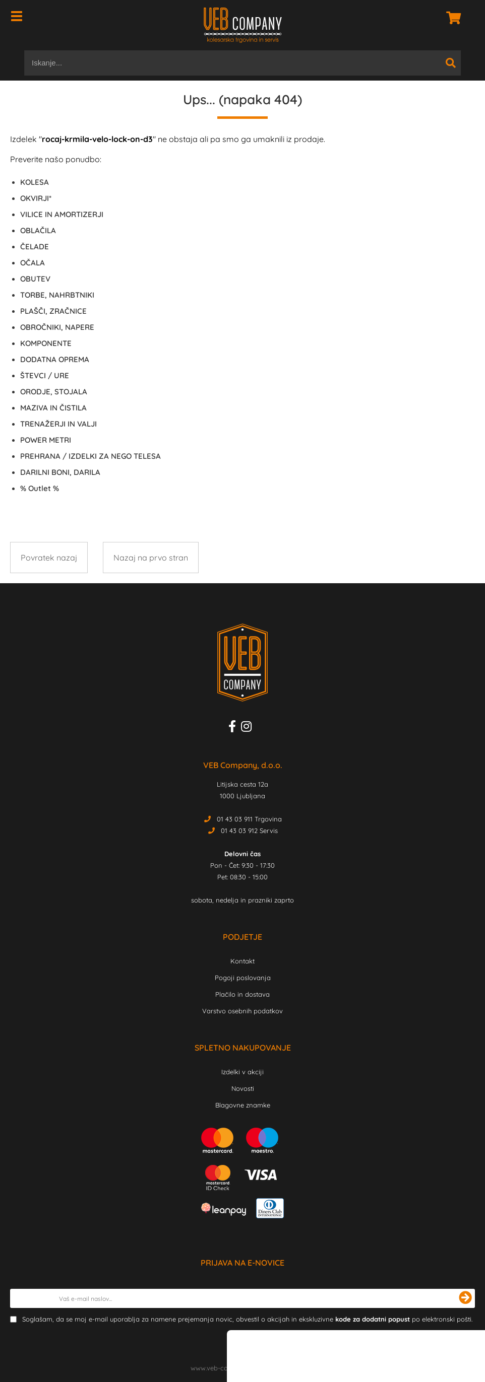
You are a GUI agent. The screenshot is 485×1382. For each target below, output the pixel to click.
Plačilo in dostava (242, 994)
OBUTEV (35, 279)
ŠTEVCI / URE (44, 375)
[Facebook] (234, 728)
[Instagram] (249, 728)
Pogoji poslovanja (243, 978)
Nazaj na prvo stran (150, 557)
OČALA (32, 262)
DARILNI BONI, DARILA (60, 472)
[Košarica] (451, 17)
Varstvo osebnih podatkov (242, 1011)
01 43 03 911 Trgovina (249, 819)
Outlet (39, 488)
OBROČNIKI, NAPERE (57, 327)
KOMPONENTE (46, 343)
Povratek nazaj (49, 557)
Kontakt (242, 961)
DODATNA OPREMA (54, 359)
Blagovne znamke (242, 1105)
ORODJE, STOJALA (53, 391)
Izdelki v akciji (242, 1072)
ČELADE (34, 246)
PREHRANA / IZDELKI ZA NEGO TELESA (90, 456)
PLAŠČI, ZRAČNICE (53, 311)
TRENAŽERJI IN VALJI (58, 424)
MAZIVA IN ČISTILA (53, 407)
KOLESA (34, 182)
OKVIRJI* (35, 198)
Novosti (242, 1088)
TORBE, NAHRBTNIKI (57, 295)
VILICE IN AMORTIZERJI (61, 214)
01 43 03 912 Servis (249, 830)
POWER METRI (45, 440)
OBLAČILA (38, 230)
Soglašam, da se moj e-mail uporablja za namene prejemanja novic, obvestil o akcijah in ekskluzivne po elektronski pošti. (247, 1319)
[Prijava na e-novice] (465, 1298)
